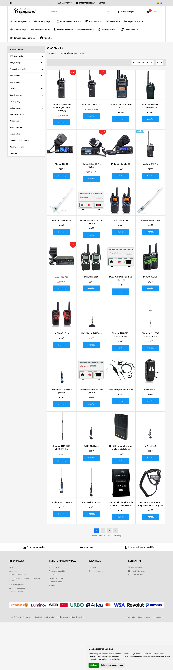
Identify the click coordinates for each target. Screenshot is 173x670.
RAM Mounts (93, 21)
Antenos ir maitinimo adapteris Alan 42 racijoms (150, 504)
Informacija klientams (18, 574)
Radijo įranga (15, 62)
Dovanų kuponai (56, 578)
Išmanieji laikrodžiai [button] (67, 21)
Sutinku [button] (93, 665)
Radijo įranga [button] (42, 21)
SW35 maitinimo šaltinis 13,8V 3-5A (91, 391)
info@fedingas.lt (85, 2)
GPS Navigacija (16, 56)
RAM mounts (15, 75)
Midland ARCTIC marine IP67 (121, 106)
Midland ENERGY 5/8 (61, 220)
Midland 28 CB (61, 164)
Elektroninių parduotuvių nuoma (138, 617)
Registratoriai (16, 95)
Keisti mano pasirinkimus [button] (112, 665)
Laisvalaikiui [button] (128, 29)
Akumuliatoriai (107, 29)
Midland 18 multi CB (120, 164)
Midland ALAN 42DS (91, 104)
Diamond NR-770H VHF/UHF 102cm (120, 334)
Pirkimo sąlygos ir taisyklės (139, 548)
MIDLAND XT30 (150, 276)
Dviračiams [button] (84, 29)
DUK (11, 567)
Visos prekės (54, 567)
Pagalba (46, 38)
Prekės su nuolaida (57, 571)
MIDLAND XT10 (62, 333)
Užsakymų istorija (96, 571)
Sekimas (13, 88)
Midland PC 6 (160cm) (62, 502)
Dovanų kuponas (17, 147)
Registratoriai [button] (132, 21)
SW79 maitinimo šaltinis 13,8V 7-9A (91, 222)
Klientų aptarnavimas (62, 560)
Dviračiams (14, 121)
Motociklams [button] (39, 29)
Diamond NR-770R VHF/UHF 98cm (61, 447)
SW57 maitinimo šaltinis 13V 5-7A (120, 278)
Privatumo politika (34, 548)
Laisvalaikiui (15, 134)
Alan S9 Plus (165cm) (91, 502)
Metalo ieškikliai (63, 29)
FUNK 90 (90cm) (91, 446)
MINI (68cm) (150, 446)
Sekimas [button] (112, 21)
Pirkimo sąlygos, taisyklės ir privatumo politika (24, 579)
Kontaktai (103, 2)
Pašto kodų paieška (17, 591)
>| (115, 530)
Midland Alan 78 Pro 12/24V (91, 165)
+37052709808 (135, 567)
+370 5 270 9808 (62, 2)
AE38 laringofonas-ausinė (121, 389)
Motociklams (15, 108)
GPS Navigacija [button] (19, 21)
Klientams (95, 560)
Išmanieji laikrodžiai (18, 69)
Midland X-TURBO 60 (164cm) (61, 391)
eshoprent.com (158, 617)
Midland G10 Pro (150, 164)
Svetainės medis (56, 581)
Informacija (16, 560)
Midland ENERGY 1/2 (150, 220)
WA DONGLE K (150, 389)
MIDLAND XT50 (91, 276)
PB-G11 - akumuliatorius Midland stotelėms (120, 447)
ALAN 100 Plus (61, 276)
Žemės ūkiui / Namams (22, 38)
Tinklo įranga (18, 29)
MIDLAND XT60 (121, 220)
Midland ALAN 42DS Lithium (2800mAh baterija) (62, 107)
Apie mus (86, 548)
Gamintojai (53, 574)
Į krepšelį (61, 122)
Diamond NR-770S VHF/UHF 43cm (150, 334)
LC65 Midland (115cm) (91, 333)
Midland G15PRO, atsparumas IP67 (150, 106)
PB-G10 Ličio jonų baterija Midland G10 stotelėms (121, 504)
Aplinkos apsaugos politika (20, 588)
